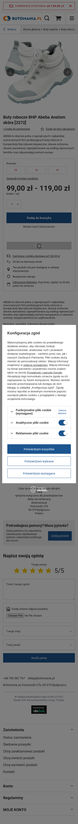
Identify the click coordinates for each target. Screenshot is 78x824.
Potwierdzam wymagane (39, 473)
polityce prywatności (35, 364)
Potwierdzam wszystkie (39, 449)
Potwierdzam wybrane (39, 461)
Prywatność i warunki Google (44, 372)
